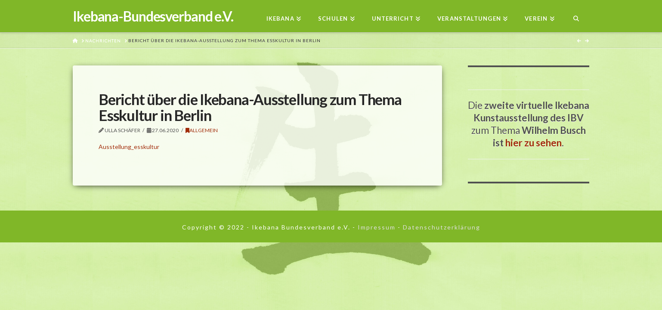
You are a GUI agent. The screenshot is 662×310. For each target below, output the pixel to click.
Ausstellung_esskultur (129, 146)
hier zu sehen (533, 143)
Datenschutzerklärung (441, 227)
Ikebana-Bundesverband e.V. (153, 16)
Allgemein (202, 130)
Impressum (377, 227)
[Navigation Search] (576, 16)
